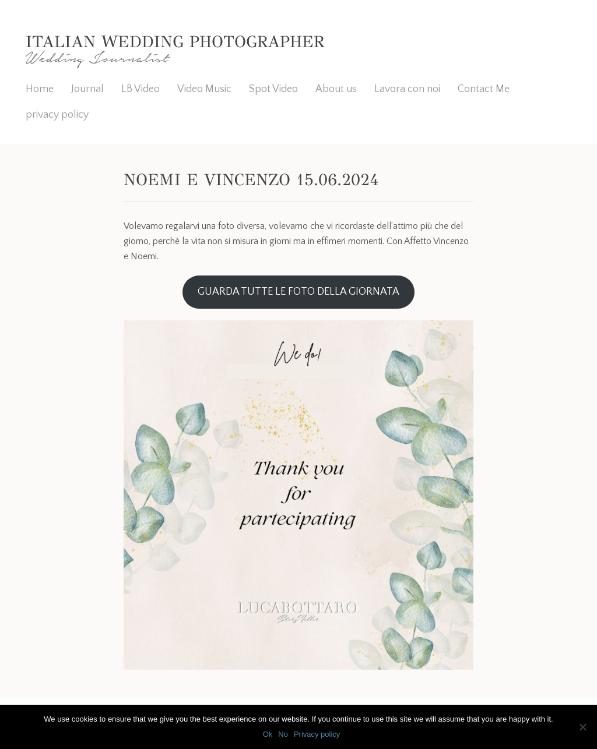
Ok (268, 734)
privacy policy (57, 115)
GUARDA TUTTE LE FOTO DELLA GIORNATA (298, 292)
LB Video (140, 89)
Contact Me (484, 89)
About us (336, 89)
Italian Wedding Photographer (175, 41)
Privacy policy (317, 734)
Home (40, 89)
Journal (87, 89)
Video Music (204, 89)
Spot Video (273, 89)
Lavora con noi (407, 89)
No (283, 734)
